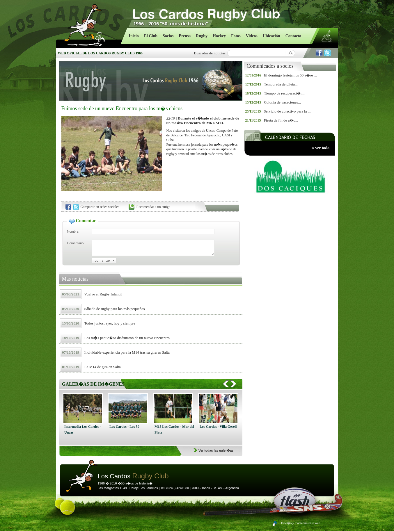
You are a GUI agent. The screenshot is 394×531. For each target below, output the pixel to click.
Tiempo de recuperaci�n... (284, 93)
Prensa (185, 36)
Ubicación (271, 36)
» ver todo (321, 148)
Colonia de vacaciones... (282, 102)
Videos (252, 36)
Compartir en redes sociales (100, 207)
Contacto (293, 36)
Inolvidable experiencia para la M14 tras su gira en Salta (127, 352)
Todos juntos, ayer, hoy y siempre (109, 323)
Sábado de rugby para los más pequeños (114, 309)
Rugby (201, 36)
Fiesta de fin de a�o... (281, 120)
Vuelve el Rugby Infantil (103, 294)
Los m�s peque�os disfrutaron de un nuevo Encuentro (127, 338)
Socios (168, 36)
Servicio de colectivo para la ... (287, 111)
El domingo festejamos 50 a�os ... (290, 75)
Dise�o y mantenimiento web (300, 523)
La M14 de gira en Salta (102, 367)
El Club (150, 36)
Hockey (219, 36)
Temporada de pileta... (281, 84)
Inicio (134, 36)
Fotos (236, 36)
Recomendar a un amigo (153, 207)
